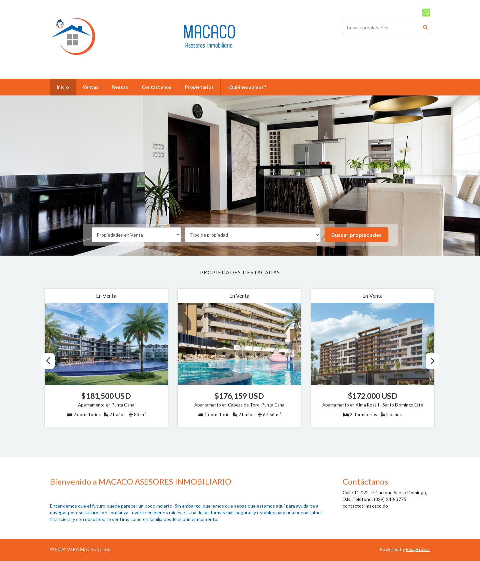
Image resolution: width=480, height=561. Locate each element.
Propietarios (199, 87)
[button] (432, 361)
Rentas (120, 87)
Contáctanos (156, 87)
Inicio (63, 87)
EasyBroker (418, 549)
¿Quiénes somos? (246, 87)
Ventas (91, 87)
